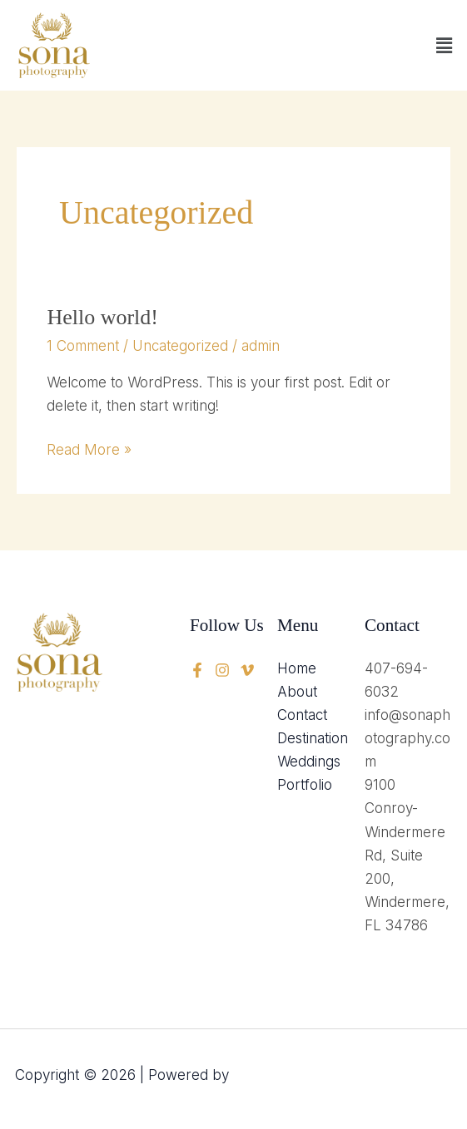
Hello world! (102, 317)
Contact (302, 715)
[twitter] (222, 670)
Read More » (89, 448)
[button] (444, 45)
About (297, 691)
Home (296, 668)
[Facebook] (197, 670)
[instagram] (247, 670)
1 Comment (83, 346)
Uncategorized (180, 346)
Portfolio (304, 784)
